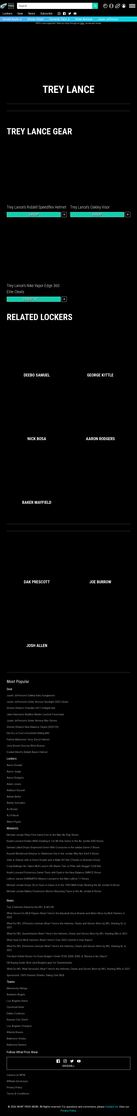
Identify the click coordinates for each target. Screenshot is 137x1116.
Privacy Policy (14, 1087)
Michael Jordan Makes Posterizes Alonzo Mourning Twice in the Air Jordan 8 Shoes (54, 891)
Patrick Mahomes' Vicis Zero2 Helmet (28, 739)
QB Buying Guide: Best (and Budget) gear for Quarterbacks (39, 962)
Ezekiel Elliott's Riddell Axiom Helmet (27, 752)
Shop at (33, 299)
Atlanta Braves (15, 1032)
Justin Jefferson (108, 19)
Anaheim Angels (16, 994)
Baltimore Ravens (16, 1044)
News (31, 13)
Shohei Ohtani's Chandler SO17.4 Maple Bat (31, 708)
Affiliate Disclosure (17, 1081)
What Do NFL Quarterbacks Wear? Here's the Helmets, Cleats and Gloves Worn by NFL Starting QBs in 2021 (67, 933)
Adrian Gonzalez (16, 802)
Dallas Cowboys (16, 1013)
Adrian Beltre (14, 796)
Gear (20, 13)
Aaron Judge (14, 771)
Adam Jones (14, 784)
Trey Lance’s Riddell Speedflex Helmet (36, 207)
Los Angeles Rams (17, 1000)
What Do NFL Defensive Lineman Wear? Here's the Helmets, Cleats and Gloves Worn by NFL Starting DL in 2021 (66, 948)
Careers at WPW (16, 1075)
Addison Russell (16, 790)
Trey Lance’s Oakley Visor (90, 207)
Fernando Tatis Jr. (59, 19)
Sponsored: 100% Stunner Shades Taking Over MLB (35, 975)
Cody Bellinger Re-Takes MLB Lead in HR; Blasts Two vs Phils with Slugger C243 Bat (54, 866)
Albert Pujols (14, 821)
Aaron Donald (14, 765)
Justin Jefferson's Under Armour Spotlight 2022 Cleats (37, 701)
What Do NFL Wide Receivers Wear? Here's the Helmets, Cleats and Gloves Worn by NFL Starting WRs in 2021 (68, 968)
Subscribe (46, 13)
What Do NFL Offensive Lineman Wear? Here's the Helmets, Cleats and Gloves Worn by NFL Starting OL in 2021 (66, 925)
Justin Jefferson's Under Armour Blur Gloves (32, 720)
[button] (123, 6)
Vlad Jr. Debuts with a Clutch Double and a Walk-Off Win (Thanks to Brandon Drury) (53, 860)
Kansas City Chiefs (17, 1019)
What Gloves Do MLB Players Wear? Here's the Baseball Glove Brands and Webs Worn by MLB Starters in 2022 (66, 915)
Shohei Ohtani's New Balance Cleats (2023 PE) (33, 727)
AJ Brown (12, 809)
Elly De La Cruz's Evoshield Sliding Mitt (28, 733)
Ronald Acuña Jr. (12, 19)
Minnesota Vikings (17, 988)
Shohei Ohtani (35, 19)
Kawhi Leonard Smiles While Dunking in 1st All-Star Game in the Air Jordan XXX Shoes (55, 841)
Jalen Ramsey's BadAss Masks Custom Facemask (35, 714)
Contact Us (111, 1106)
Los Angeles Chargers (19, 1026)
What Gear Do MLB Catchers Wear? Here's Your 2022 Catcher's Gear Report (49, 940)
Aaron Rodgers (15, 777)
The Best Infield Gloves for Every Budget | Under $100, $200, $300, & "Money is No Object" (57, 956)
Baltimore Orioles (16, 1038)
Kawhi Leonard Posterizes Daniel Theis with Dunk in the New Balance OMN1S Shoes (54, 872)
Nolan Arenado (84, 19)
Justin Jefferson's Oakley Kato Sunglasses (31, 695)
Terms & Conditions (18, 1093)
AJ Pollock (13, 815)
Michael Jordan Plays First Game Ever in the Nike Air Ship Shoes (43, 834)
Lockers (7, 13)
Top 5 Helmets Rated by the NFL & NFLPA (30, 907)
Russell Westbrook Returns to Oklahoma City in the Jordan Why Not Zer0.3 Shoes (53, 853)
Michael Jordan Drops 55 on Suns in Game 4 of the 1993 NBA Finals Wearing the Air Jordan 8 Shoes (63, 885)
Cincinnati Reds (15, 1007)
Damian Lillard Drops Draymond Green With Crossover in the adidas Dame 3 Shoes (53, 847)
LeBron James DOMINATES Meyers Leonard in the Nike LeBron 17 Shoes (48, 878)
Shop (34, 214)
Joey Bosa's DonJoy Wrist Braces (26, 745)
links (82, 23)
